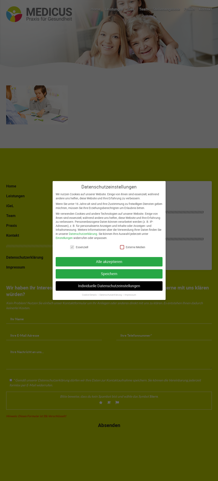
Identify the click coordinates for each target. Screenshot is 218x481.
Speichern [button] (109, 270)
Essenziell (79, 244)
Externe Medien (132, 244)
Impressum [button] (130, 291)
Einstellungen (64, 234)
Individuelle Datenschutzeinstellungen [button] (109, 282)
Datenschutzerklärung (83, 230)
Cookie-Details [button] (89, 291)
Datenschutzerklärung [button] (110, 291)
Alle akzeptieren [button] (109, 258)
